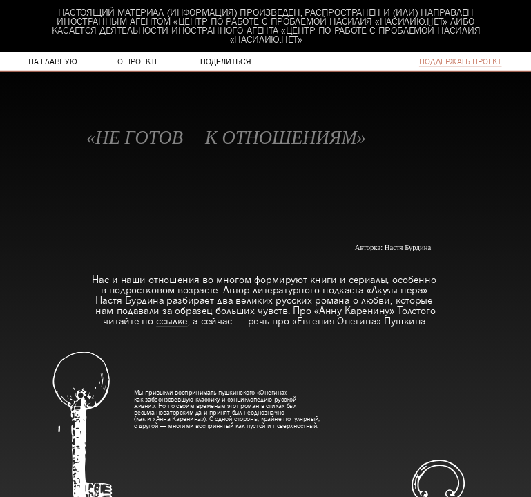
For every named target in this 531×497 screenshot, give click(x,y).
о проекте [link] (138, 61)
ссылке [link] (171, 321)
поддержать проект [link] (460, 61)
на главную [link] (52, 61)
